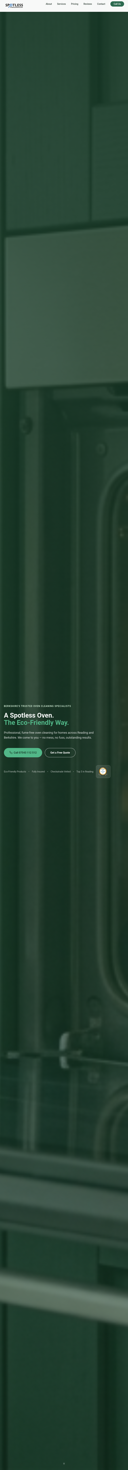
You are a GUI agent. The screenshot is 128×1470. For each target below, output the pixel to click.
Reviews (87, 4)
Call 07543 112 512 (23, 752)
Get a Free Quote (60, 752)
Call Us (117, 4)
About (49, 4)
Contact (101, 4)
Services (61, 4)
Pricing (74, 4)
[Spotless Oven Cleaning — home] (14, 6)
